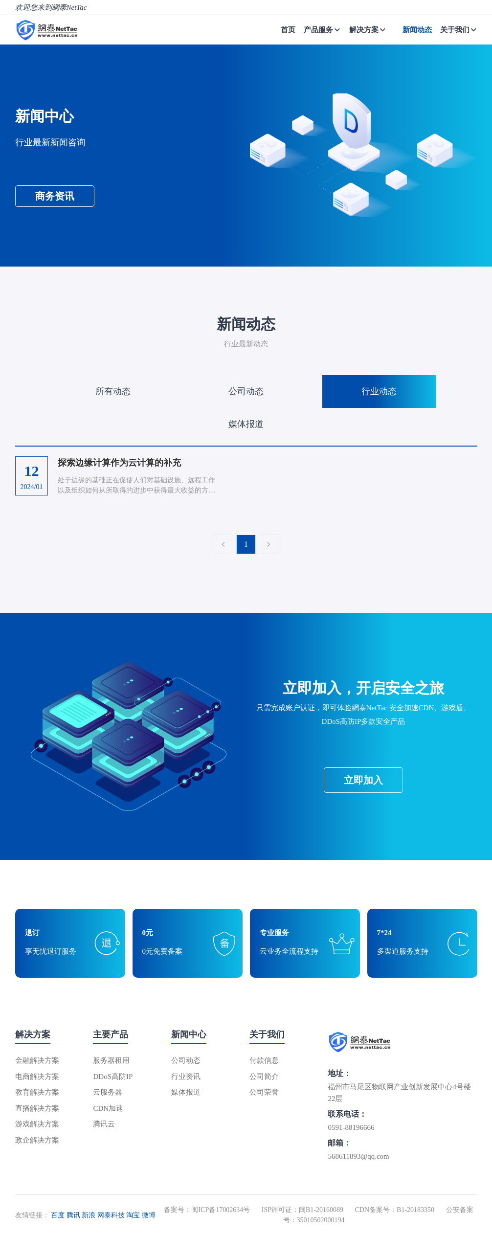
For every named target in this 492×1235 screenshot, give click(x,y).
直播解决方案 (37, 1108)
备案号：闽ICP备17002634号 (207, 1209)
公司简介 (264, 1076)
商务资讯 (54, 196)
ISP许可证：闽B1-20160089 (302, 1209)
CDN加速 (108, 1108)
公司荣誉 (264, 1092)
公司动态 (246, 391)
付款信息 (264, 1060)
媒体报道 (246, 424)
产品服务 (322, 30)
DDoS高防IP (113, 1076)
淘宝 (133, 1215)
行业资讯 (186, 1076)
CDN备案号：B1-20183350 (394, 1209)
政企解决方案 (37, 1140)
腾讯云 (104, 1124)
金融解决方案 (37, 1060)
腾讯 (73, 1215)
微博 (149, 1215)
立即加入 (363, 780)
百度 (58, 1215)
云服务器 (107, 1092)
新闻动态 (417, 30)
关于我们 (458, 30)
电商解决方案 (37, 1076)
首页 (288, 30)
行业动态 (379, 391)
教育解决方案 (37, 1092)
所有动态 (113, 391)
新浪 (88, 1215)
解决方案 (367, 30)
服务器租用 (111, 1060)
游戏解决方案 (37, 1124)
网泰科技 (111, 1215)
